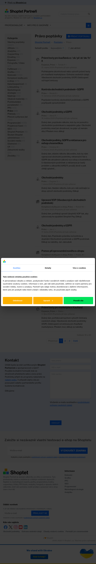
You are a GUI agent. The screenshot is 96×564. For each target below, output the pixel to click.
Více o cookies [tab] (79, 268)
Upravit (48, 300)
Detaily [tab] (48, 268)
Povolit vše (78, 300)
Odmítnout (17, 300)
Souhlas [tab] (16, 268)
